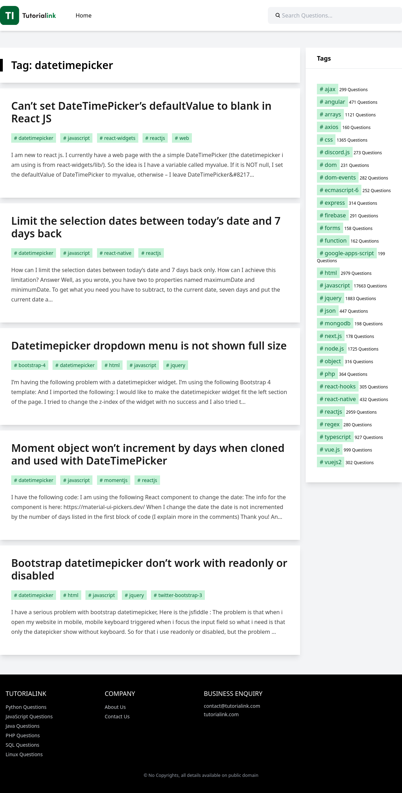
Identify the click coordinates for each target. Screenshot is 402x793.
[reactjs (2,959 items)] (354, 411)
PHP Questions (23, 735)
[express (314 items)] (354, 202)
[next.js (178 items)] (354, 335)
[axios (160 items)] (354, 126)
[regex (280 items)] (354, 424)
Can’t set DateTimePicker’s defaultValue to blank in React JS (141, 112)
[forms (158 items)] (354, 227)
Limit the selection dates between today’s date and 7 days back (145, 227)
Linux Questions (24, 754)
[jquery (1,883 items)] (354, 297)
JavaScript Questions (29, 716)
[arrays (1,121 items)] (354, 114)
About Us (115, 707)
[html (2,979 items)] (354, 272)
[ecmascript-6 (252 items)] (354, 190)
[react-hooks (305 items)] (354, 386)
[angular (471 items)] (354, 101)
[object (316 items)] (354, 361)
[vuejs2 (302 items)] (354, 462)
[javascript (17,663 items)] (354, 285)
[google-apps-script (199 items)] (354, 257)
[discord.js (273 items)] (354, 152)
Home (84, 15)
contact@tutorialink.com (232, 706)
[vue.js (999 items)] (354, 449)
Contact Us (117, 716)
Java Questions (23, 726)
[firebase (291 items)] (354, 215)
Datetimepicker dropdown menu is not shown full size (149, 345)
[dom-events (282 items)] (354, 177)
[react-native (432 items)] (354, 398)
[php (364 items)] (354, 373)
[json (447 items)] (354, 310)
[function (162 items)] (354, 240)
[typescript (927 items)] (354, 436)
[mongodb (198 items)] (354, 323)
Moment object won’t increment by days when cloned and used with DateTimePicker (147, 454)
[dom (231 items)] (354, 164)
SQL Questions (22, 744)
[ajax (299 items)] (354, 89)
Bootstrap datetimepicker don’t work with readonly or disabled (149, 569)
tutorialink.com (221, 714)
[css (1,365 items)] (354, 139)
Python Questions (26, 707)
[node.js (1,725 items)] (354, 348)
